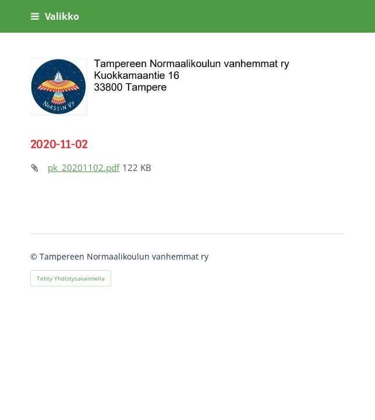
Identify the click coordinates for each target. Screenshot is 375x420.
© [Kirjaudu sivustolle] (35, 256)
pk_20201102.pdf (83, 167)
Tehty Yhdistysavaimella (71, 278)
